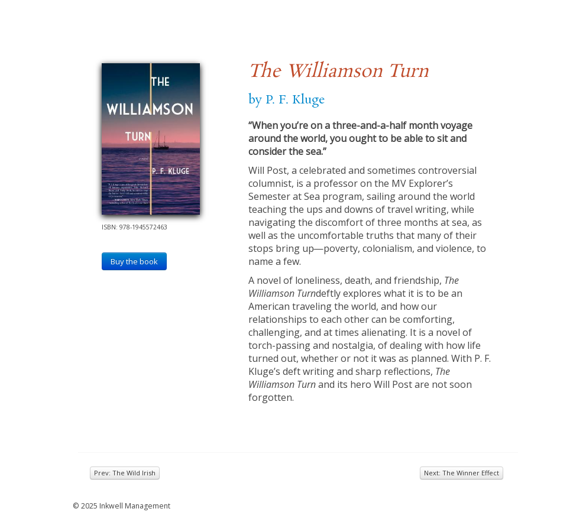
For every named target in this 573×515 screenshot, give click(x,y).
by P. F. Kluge (286, 100)
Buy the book (134, 261)
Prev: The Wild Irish (125, 472)
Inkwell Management (134, 506)
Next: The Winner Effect (461, 472)
